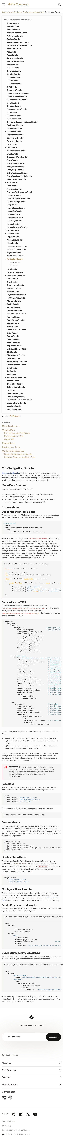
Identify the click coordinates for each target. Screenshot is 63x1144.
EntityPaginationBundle (17, 173)
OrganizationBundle (15, 285)
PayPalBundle (13, 291)
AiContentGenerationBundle (19, 45)
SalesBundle (12, 326)
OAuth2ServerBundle (15, 275)
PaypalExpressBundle (16, 294)
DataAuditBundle (14, 128)
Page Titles (9, 439)
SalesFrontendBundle (15, 329)
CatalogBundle (13, 74)
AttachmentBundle (14, 58)
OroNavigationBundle (10, 473)
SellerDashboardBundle (17, 349)
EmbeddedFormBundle (17, 157)
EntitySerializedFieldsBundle (19, 176)
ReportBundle (13, 323)
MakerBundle (12, 243)
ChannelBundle (13, 77)
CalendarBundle (13, 71)
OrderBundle (11, 278)
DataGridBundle (13, 131)
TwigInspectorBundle (16, 387)
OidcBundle (12, 282)
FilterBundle (11, 182)
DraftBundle (11, 147)
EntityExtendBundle (15, 166)
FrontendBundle (13, 189)
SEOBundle (11, 352)
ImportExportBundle (15, 208)
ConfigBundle (13, 103)
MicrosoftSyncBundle (16, 249)
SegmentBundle (14, 345)
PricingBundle (12, 304)
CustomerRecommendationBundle (22, 122)
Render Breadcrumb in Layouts (18, 454)
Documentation (7, 12)
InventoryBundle (14, 221)
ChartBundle (12, 80)
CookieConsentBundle (17, 109)
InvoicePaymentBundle (16, 227)
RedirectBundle (13, 317)
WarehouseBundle (15, 393)
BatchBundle (12, 64)
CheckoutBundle (13, 83)
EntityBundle (11, 160)
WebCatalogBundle (15, 396)
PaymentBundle (13, 288)
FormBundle (11, 185)
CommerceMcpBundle (17, 96)
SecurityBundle (13, 342)
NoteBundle (12, 269)
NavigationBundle (14, 259)
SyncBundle (11, 368)
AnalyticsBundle (14, 48)
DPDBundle (12, 144)
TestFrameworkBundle (15, 377)
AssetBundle (11, 55)
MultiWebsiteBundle (14, 255)
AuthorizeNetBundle (15, 61)
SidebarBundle (13, 358)
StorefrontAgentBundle (17, 361)
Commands (13, 265)
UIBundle (10, 390)
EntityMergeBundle (15, 170)
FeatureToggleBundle (16, 179)
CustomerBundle (14, 119)
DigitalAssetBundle (15, 134)
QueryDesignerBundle (15, 313)
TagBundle (10, 371)
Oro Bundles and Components (33, 12)
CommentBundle (14, 90)
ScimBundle (12, 333)
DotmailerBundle (14, 141)
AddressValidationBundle (18, 42)
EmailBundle (11, 154)
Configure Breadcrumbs (13, 451)
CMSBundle (11, 87)
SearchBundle (12, 339)
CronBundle (12, 112)
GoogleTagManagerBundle (18, 198)
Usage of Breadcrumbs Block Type (19, 457)
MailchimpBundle (14, 240)
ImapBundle (11, 204)
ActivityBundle (12, 29)
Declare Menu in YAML (14, 436)
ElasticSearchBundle (15, 150)
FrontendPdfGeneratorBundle (20, 192)
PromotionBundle (14, 310)
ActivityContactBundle (17, 33)
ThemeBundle (13, 380)
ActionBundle (13, 26)
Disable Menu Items (11, 447)
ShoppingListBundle (15, 355)
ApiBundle (11, 52)
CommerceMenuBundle (16, 99)
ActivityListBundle (15, 36)
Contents (6, 422)
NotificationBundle (15, 272)
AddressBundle (12, 39)
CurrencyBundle (13, 115)
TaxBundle (11, 374)
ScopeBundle (13, 336)
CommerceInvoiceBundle (18, 93)
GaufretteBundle (14, 195)
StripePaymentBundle (15, 364)
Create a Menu (8, 430)
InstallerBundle (12, 214)
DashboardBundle (15, 125)
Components (12, 23)
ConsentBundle (13, 106)
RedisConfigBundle (14, 320)
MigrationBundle (13, 252)
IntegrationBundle (15, 217)
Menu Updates (14, 262)
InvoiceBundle (12, 224)
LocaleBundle (12, 233)
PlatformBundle (13, 301)
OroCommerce (12, 1055)
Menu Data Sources (10, 426)
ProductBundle (12, 307)
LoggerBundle (13, 236)
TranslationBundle (14, 384)
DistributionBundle (15, 138)
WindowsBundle (14, 406)
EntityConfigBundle (15, 163)
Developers (18, 12)
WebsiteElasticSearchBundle (18, 399)
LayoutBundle (12, 230)
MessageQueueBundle (16, 246)
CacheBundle (13, 68)
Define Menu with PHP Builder (17, 433)
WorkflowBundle (13, 409)
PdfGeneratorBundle (15, 298)
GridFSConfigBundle (16, 201)
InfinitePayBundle (14, 211)
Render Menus (8, 443)
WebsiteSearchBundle (15, 403)
